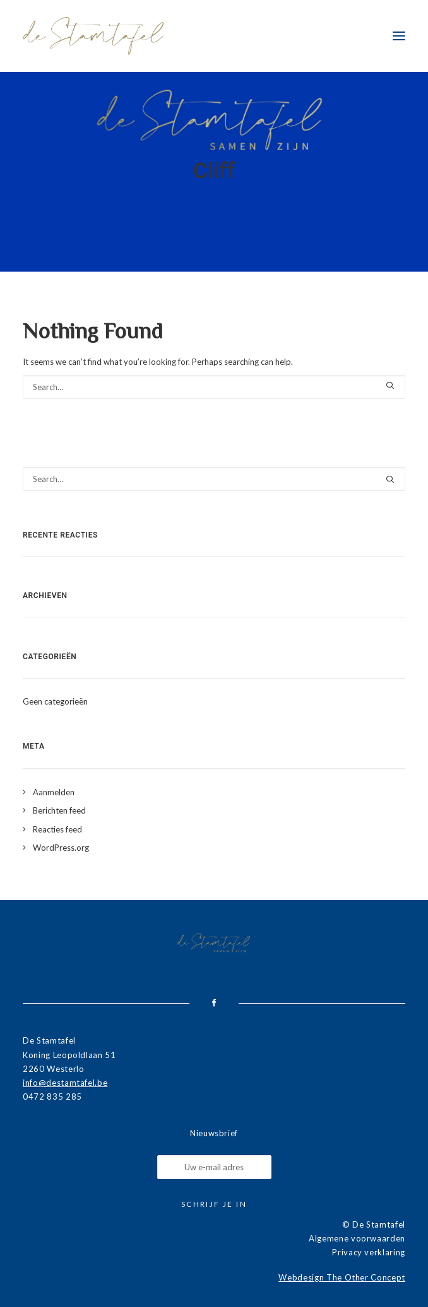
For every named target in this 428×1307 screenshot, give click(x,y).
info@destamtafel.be (65, 1083)
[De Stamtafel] (93, 36)
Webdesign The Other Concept (341, 1277)
